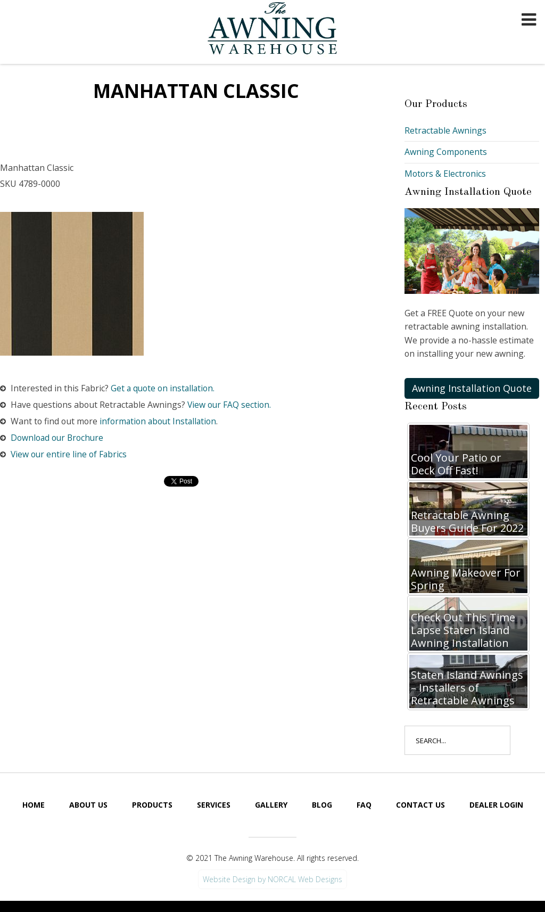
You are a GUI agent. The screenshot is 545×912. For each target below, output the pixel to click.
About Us (88, 805)
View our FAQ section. (231, 405)
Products (152, 805)
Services (213, 805)
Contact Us (420, 805)
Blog (322, 805)
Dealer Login (496, 805)
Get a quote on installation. (164, 388)
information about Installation (161, 422)
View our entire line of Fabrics (70, 455)
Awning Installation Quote (472, 388)
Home (33, 805)
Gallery (271, 805)
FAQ (364, 805)
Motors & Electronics (446, 173)
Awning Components (446, 152)
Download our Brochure (59, 438)
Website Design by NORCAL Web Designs (272, 880)
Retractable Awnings (445, 130)
